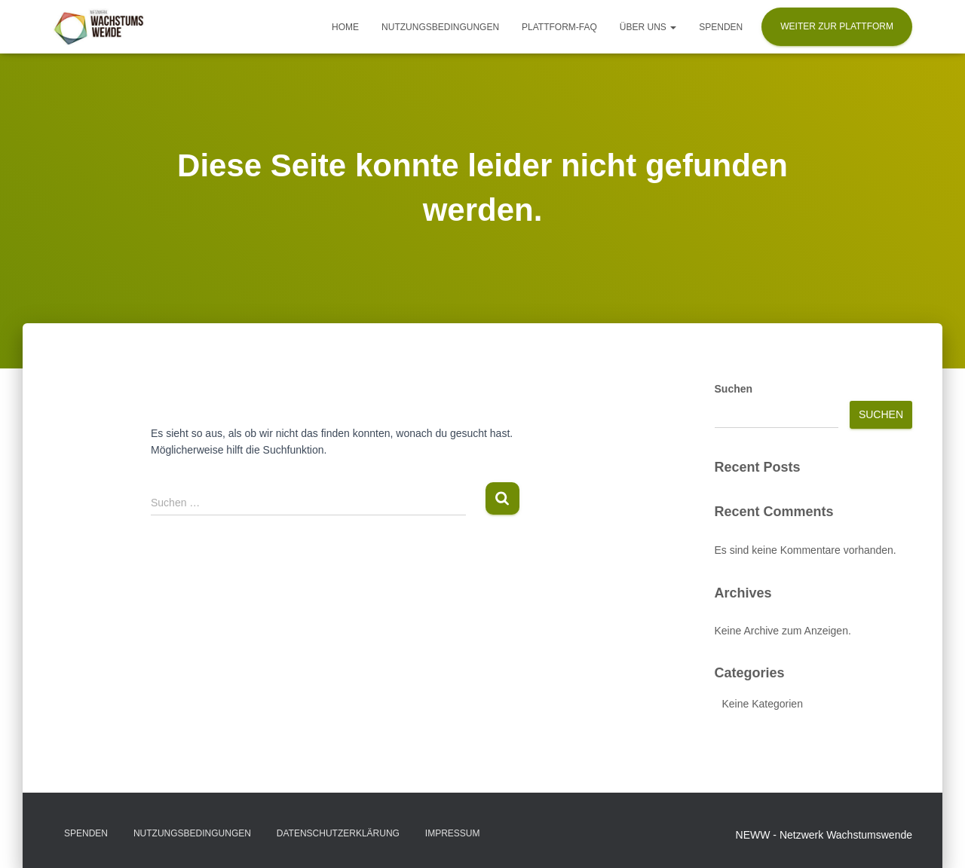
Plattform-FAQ (559, 27)
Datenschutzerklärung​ (338, 833)
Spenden (721, 27)
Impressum (452, 833)
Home (345, 27)
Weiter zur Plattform (836, 26)
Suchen (734, 389)
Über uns (648, 27)
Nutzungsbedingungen (440, 27)
